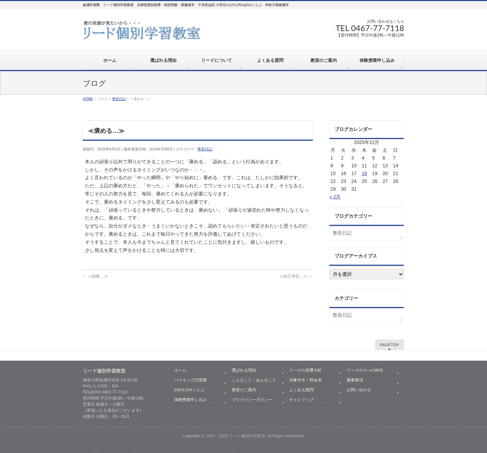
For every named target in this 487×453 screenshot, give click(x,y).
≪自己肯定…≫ (296, 276)
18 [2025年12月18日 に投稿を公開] (364, 173)
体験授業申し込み (190, 399)
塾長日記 (205, 149)
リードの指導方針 (305, 370)
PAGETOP (389, 344)
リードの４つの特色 (365, 370)
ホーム (180, 370)
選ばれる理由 (244, 370)
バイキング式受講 (190, 380)
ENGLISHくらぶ (189, 389)
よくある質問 (301, 389)
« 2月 (335, 196)
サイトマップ (301, 399)
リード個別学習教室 (247, 435)
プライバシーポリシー (252, 399)
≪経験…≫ (95, 276)
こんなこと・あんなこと (254, 380)
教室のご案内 (244, 389)
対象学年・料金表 (305, 380)
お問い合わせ (359, 389)
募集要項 (355, 380)
